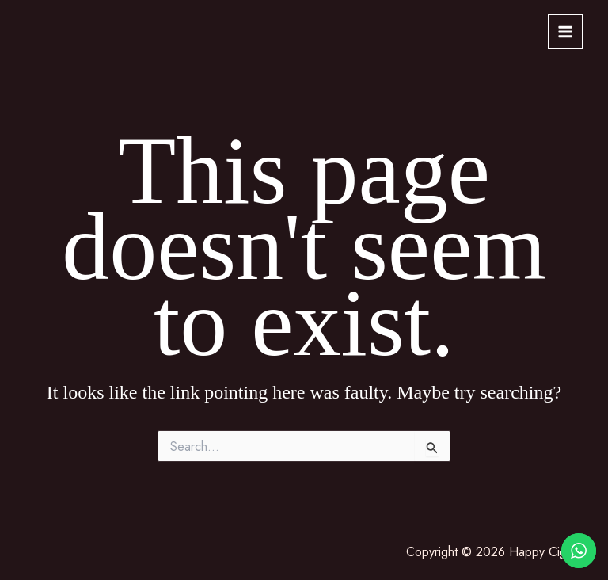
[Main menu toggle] (565, 31)
